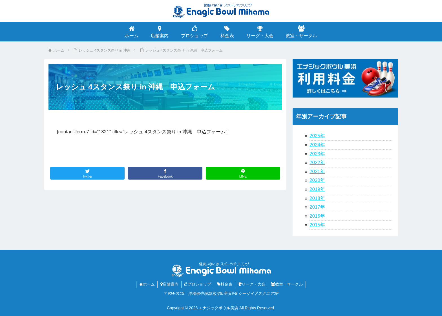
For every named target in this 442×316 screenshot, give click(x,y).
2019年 (317, 189)
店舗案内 (169, 284)
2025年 (317, 135)
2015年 (317, 224)
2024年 (317, 144)
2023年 (317, 153)
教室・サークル (287, 284)
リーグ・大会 (252, 284)
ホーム (146, 284)
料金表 (224, 284)
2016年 (317, 216)
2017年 (317, 207)
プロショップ (197, 284)
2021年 (317, 171)
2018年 (317, 198)
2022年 (317, 162)
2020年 (317, 180)
